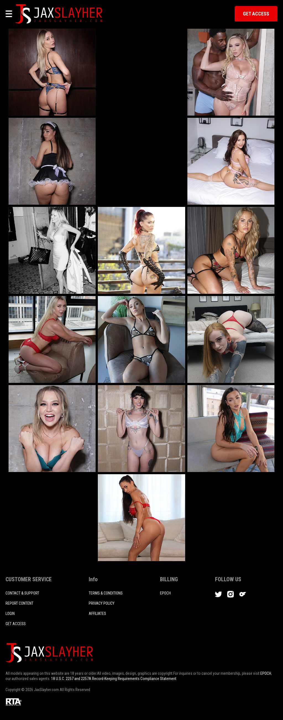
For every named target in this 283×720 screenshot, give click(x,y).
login (10, 613)
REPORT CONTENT (19, 603)
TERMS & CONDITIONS (106, 593)
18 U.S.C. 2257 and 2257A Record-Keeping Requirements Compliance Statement (113, 678)
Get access (16, 624)
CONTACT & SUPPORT (22, 593)
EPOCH (265, 673)
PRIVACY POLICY (101, 603)
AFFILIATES (97, 613)
